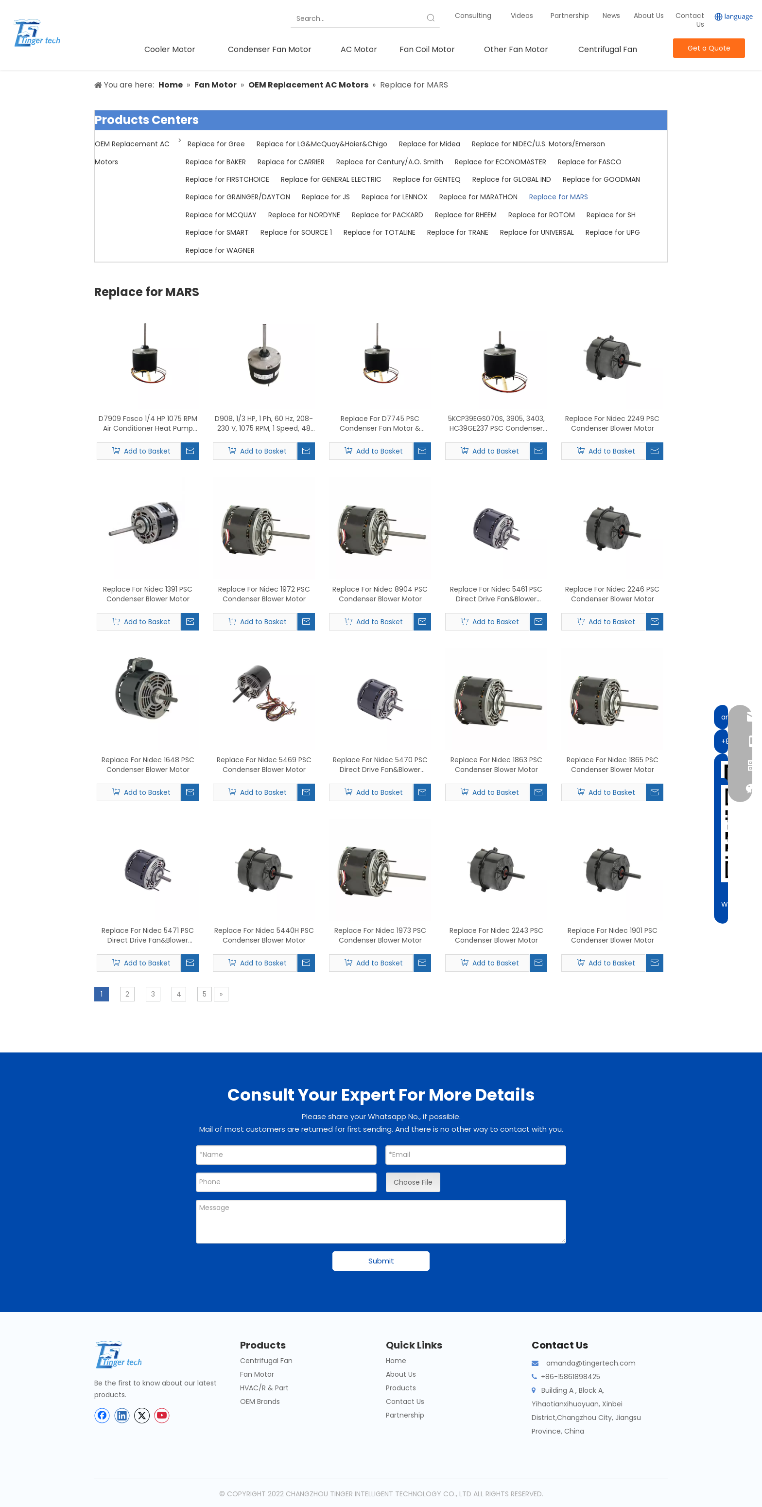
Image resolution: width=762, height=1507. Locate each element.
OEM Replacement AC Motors (132, 152)
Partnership (571, 15)
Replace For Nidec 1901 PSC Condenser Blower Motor (613, 935)
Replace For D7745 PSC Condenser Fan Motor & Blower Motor (380, 423)
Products (401, 1388)
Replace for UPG (613, 232)
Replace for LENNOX (395, 197)
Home (396, 1361)
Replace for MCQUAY (221, 215)
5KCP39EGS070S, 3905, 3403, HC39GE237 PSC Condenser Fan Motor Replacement (496, 423)
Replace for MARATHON (478, 197)
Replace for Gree (216, 144)
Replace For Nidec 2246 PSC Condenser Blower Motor (612, 594)
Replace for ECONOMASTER (500, 162)
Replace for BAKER (216, 162)
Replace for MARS (558, 197)
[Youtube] (162, 1415)
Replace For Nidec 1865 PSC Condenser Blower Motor (612, 764)
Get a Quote (709, 48)
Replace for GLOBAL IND (511, 179)
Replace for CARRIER (291, 162)
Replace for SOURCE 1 (296, 232)
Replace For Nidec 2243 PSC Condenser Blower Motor (496, 935)
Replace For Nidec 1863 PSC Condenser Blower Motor (496, 764)
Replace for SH (611, 215)
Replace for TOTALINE (380, 232)
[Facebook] (102, 1415)
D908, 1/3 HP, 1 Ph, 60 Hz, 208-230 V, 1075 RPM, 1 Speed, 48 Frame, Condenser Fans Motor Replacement (264, 423)
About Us (649, 15)
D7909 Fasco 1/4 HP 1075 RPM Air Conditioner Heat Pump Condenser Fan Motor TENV (148, 423)
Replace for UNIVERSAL (537, 232)
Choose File (413, 1182)
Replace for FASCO (590, 162)
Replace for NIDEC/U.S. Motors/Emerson (538, 144)
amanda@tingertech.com (591, 1363)
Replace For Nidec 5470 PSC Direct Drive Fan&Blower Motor (380, 764)
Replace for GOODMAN (601, 179)
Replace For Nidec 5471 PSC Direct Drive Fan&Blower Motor (148, 935)
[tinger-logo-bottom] (125, 1354)
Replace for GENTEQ (427, 179)
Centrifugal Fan (266, 1361)
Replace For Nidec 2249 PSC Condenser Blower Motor (612, 423)
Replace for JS (326, 197)
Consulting (473, 15)
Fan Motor (257, 1374)
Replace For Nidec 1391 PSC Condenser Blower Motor (147, 594)
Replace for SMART (217, 232)
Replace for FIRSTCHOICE (227, 179)
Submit (381, 1261)
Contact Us (689, 20)
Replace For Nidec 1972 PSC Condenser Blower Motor (264, 594)
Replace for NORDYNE (304, 215)
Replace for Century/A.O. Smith (389, 162)
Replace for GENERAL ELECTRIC (331, 179)
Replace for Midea (429, 144)
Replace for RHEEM (466, 215)
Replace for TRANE (457, 232)
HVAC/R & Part (264, 1388)
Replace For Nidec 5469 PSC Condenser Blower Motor (264, 764)
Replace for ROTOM (541, 215)
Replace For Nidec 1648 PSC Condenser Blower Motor (148, 764)
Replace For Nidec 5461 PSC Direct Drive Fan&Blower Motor (496, 594)
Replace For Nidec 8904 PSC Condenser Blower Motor (380, 594)
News (612, 15)
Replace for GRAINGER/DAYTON (238, 197)
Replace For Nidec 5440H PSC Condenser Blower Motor (264, 935)
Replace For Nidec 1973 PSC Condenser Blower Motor (380, 935)
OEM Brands (260, 1401)
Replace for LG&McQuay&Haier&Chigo (322, 144)
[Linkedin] (122, 1415)
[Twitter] (142, 1415)
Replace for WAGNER (220, 250)
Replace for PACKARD (387, 215)
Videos (522, 15)
